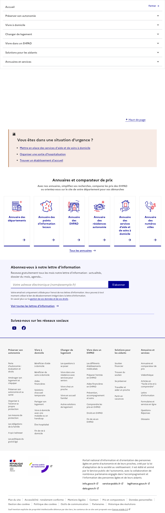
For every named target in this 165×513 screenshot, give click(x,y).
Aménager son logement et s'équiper (15, 380)
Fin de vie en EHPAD (92, 420)
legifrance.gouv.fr (137, 483)
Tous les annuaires (80, 250)
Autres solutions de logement (68, 405)
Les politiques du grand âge (16, 440)
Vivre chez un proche (67, 388)
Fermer (152, 5)
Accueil (10, 7)
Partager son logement (40, 403)
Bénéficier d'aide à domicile (42, 364)
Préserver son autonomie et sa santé (16, 392)
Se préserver (120, 381)
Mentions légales (77, 499)
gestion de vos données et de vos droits (49, 298)
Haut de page (137, 119)
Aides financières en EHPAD (95, 385)
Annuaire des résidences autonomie (99, 222)
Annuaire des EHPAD (74, 220)
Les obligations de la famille (15, 425)
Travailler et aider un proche (122, 388)
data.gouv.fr (89, 488)
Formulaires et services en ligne (148, 403)
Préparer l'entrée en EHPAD (95, 376)
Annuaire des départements (17, 218)
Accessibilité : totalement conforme (44, 499)
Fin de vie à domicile (39, 432)
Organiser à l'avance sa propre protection (13, 404)
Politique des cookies (45, 504)
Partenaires (98, 504)
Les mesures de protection (15, 416)
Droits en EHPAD (95, 412)
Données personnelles (140, 499)
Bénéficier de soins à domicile (41, 373)
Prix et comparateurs (113, 499)
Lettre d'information (147, 394)
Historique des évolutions (122, 504)
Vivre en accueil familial (68, 396)
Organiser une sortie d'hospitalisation (43, 154)
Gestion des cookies (19, 504)
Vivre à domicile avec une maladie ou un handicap (42, 414)
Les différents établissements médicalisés (94, 366)
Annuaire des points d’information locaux (46, 222)
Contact (94, 499)
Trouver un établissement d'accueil (41, 160)
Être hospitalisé (41, 424)
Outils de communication (74, 504)
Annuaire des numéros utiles (150, 222)
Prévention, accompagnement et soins (95, 395)
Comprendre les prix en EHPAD (94, 405)
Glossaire (145, 419)
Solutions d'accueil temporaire (39, 392)
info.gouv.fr (89, 483)
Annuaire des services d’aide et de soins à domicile (125, 225)
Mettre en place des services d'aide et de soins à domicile (55, 148)
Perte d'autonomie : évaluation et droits (14, 367)
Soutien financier (119, 364)
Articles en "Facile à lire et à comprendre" (148, 384)
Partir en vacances (119, 397)
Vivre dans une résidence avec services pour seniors (68, 376)
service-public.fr (111, 483)
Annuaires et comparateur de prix (148, 366)
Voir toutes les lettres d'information (33, 305)
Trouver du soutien (120, 373)
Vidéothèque (147, 374)
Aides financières (39, 382)
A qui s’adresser (15, 432)
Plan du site (14, 499)
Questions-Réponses (146, 411)
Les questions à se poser (68, 364)
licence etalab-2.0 (120, 509)
